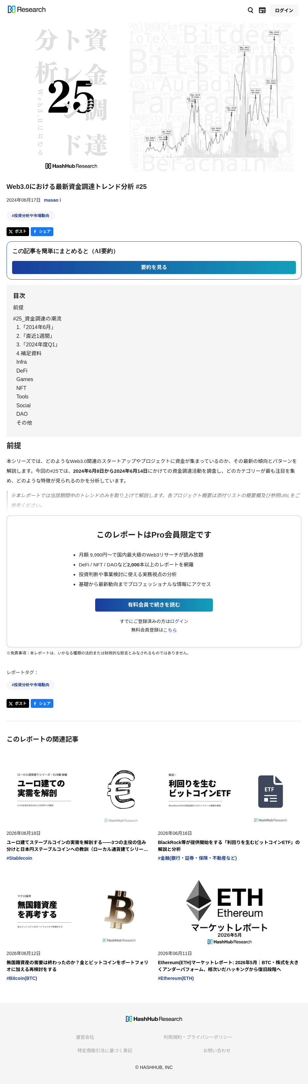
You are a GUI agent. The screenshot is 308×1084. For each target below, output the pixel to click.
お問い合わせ (217, 1050)
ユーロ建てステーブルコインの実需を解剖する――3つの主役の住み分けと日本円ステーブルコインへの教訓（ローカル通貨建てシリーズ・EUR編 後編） (76, 846)
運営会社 (85, 1037)
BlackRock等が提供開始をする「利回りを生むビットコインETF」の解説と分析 (229, 846)
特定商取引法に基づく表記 (104, 1050)
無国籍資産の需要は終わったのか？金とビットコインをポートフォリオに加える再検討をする (77, 966)
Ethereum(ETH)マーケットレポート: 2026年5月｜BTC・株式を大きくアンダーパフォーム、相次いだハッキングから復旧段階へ (228, 966)
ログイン (179, 621)
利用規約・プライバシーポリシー (197, 1037)
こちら (170, 630)
